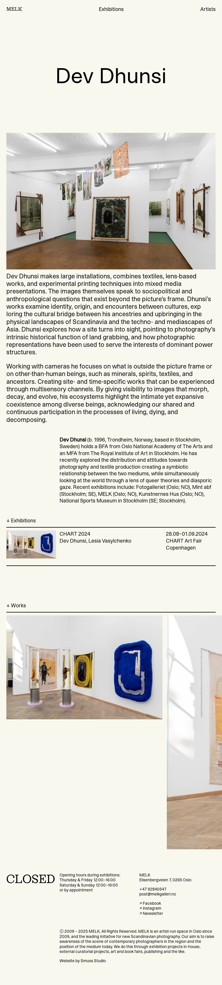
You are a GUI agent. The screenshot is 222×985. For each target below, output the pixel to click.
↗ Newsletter (151, 913)
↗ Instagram (150, 908)
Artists (208, 9)
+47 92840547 (152, 889)
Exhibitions (111, 9)
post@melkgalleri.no (157, 894)
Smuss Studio (93, 961)
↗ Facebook (150, 903)
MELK (14, 9)
